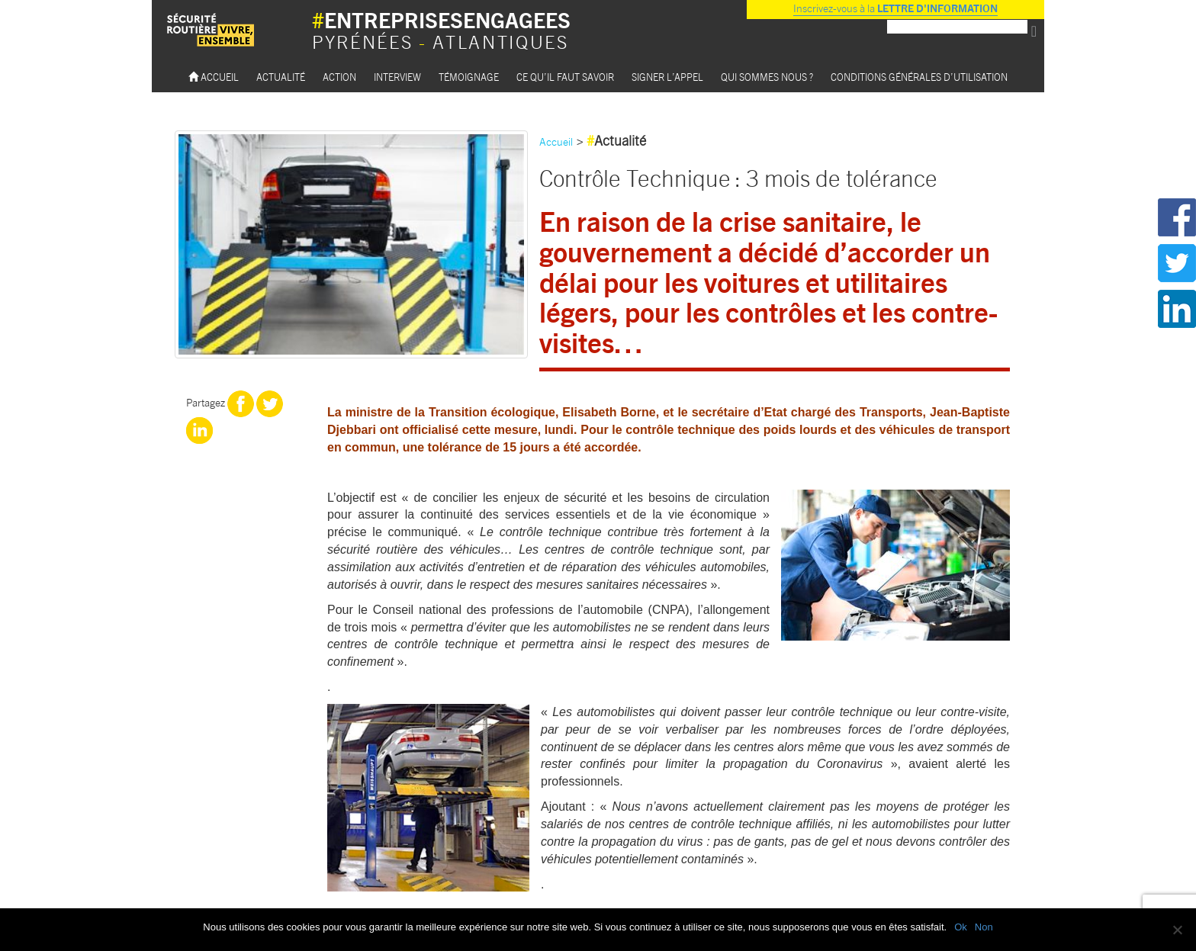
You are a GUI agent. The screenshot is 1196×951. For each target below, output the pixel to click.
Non (984, 927)
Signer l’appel (667, 76)
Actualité (280, 76)
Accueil (213, 76)
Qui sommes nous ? (767, 76)
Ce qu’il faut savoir (565, 76)
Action (339, 76)
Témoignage (469, 76)
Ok (960, 927)
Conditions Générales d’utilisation (919, 76)
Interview (397, 76)
